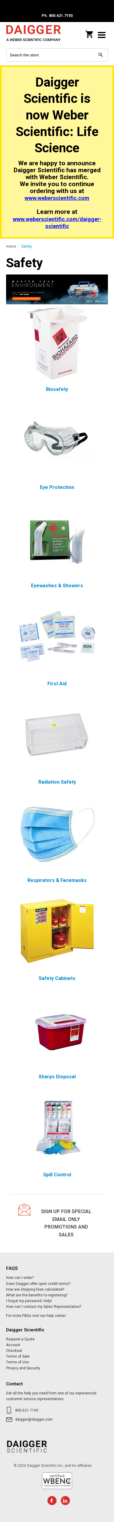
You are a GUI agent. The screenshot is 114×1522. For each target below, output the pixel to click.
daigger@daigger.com (34, 1419)
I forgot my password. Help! (29, 1301)
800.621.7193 (26, 1410)
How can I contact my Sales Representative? (43, 1306)
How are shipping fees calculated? (35, 1289)
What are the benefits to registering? (36, 1295)
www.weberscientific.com (57, 198)
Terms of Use (17, 1362)
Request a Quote (20, 1339)
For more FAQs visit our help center (36, 1315)
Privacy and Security (23, 1368)
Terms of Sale (17, 1356)
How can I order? (20, 1277)
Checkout (14, 1350)
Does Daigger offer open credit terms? (38, 1283)
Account (13, 1345)
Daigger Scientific (33, 35)
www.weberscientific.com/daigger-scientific (57, 222)
